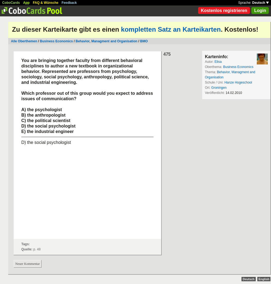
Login (260, 10)
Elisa (218, 62)
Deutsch (260, 3)
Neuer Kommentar (27, 264)
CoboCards (11, 3)
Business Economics (56, 41)
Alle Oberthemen (24, 41)
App (26, 3)
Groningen (218, 88)
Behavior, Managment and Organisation (106, 41)
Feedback (69, 3)
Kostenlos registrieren (224, 10)
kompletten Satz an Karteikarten (171, 29)
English (263, 279)
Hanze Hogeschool (238, 82)
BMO (144, 41)
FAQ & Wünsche (45, 3)
